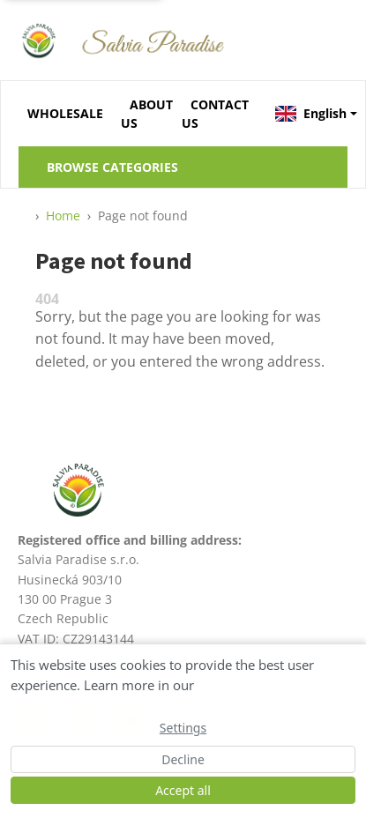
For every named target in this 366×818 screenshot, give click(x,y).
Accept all (183, 790)
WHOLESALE (65, 113)
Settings (183, 727)
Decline (183, 759)
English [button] (311, 113)
